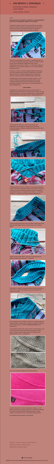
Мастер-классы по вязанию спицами (22, 444)
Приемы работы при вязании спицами (18, 446)
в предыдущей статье (19, 412)
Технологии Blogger (27, 458)
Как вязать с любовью (27, 3)
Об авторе (26, 12)
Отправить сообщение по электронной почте (26, 442)
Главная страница (18, 12)
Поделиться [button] (12, 442)
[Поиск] (43, 3)
